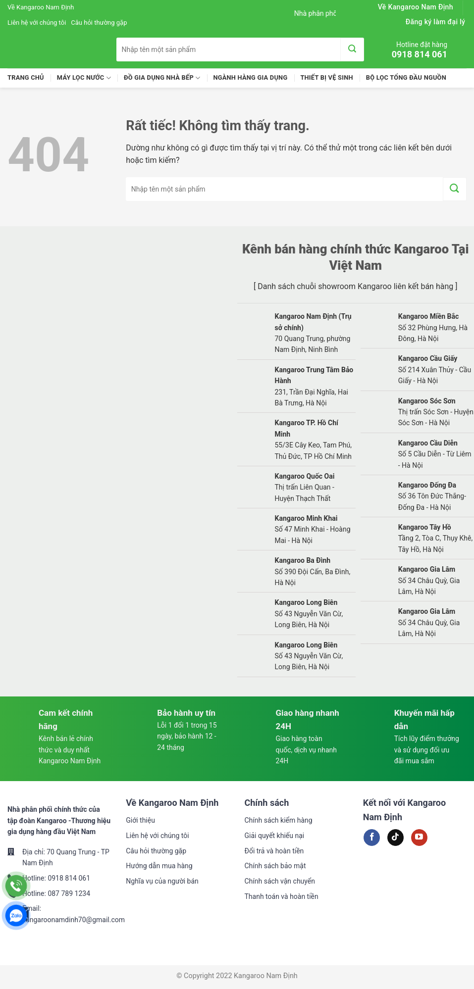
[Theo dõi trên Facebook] (372, 837)
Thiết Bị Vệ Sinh (326, 77)
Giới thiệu (140, 820)
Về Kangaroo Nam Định (40, 7)
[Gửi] (352, 49)
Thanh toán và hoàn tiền (281, 896)
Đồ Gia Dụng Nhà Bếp (162, 78)
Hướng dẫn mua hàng (159, 866)
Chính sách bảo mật (275, 866)
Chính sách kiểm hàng (279, 820)
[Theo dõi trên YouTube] (419, 837)
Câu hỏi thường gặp (99, 22)
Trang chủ (25, 77)
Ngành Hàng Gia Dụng (250, 77)
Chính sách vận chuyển (280, 881)
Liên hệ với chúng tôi (36, 22)
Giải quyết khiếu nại (275, 836)
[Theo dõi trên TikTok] (395, 837)
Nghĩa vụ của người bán (162, 881)
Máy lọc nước (84, 78)
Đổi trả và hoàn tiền (274, 851)
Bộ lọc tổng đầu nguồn (406, 77)
